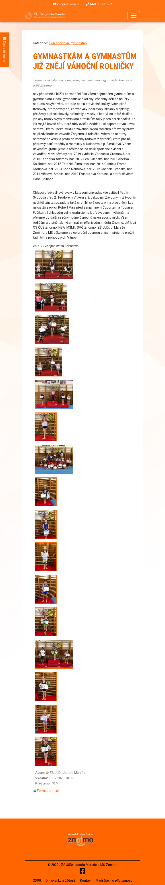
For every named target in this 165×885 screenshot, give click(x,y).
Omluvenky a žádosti (60, 881)
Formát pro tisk (46, 791)
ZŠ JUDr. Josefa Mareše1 (68, 773)
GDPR (37, 881)
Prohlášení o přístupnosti (114, 881)
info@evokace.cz (66, 4)
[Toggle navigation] (134, 15)
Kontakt (85, 881)
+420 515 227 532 (99, 4)
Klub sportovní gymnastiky (68, 43)
